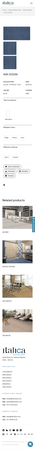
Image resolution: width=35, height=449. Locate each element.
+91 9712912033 (10, 405)
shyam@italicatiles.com (11, 399)
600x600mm (6, 384)
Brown (15, 138)
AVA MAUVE (6, 335)
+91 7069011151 (10, 420)
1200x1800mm (7, 372)
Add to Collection (12, 166)
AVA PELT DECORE (8, 267)
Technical (9, 176)
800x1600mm (6, 378)
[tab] (17, 100)
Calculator (23, 171)
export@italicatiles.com (12, 402)
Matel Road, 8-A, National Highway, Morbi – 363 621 (13, 358)
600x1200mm (27, 10)
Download (10, 171)
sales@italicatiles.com (11, 417)
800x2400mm (6, 375)
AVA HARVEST (7, 301)
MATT (7, 157)
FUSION (15, 157)
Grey (22, 138)
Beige (6, 138)
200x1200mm (6, 387)
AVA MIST (5, 232)
